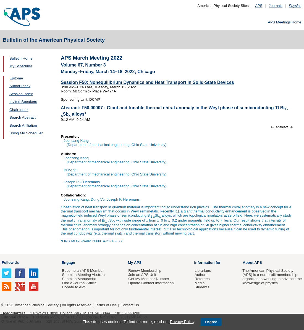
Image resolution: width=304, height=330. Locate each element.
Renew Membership (144, 270)
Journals (275, 6)
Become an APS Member (83, 270)
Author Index (19, 86)
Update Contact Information (151, 283)
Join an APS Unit (142, 275)
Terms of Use (106, 305)
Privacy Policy (182, 322)
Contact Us (129, 305)
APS (258, 6)
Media (200, 283)
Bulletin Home (21, 58)
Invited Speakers (23, 102)
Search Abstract (22, 117)
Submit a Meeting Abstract (83, 275)
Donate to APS (74, 287)
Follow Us (10, 262)
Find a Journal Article (79, 283)
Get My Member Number (148, 279)
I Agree (211, 322)
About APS (252, 262)
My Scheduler (20, 66)
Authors (201, 275)
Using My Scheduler (26, 133)
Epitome (16, 78)
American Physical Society (37, 305)
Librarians (203, 270)
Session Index (21, 94)
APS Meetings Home (284, 22)
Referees (202, 279)
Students (202, 287)
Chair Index (18, 110)
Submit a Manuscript (79, 279)
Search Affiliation (23, 125)
